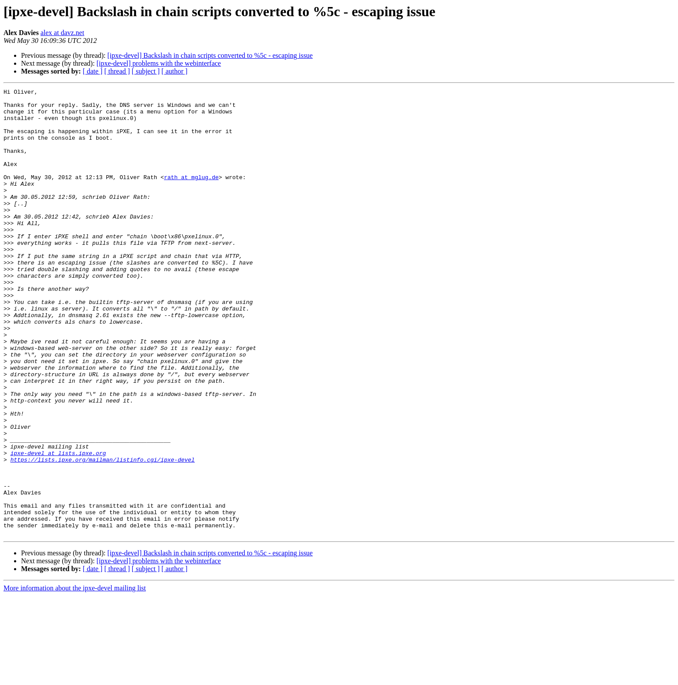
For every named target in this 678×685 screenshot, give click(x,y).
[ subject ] (146, 71)
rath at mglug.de (191, 195)
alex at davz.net (62, 32)
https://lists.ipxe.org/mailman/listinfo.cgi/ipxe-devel (103, 534)
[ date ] (92, 71)
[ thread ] (117, 71)
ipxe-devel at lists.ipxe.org (58, 526)
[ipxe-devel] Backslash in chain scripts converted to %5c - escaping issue (210, 55)
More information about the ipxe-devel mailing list (75, 677)
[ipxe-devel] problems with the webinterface (158, 63)
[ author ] (175, 71)
